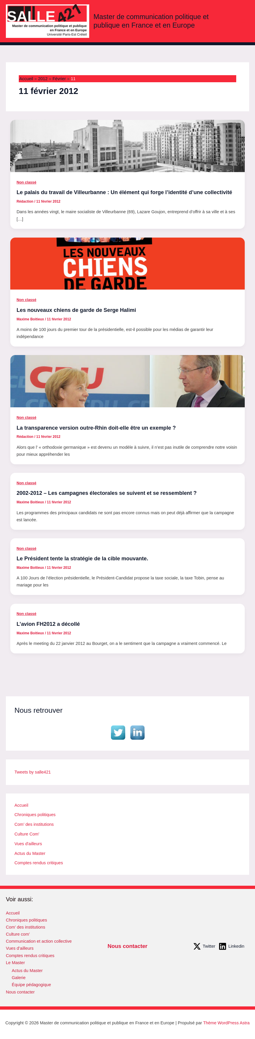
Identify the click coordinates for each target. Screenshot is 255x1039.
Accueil (21, 805)
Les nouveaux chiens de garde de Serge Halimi (76, 310)
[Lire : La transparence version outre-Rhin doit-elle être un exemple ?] (127, 381)
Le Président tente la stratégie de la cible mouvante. (82, 558)
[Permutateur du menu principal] (243, 21)
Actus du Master (29, 853)
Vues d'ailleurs (28, 843)
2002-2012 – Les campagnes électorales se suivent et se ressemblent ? (106, 493)
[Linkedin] (231, 946)
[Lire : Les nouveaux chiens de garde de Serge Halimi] (127, 263)
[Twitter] (204, 946)
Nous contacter (20, 992)
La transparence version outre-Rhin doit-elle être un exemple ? (96, 428)
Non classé (26, 182)
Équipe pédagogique (31, 984)
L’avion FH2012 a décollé (48, 624)
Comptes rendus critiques (38, 862)
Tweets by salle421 (32, 772)
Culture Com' (26, 834)
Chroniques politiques (34, 814)
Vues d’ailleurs (19, 948)
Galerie (19, 977)
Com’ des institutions (34, 824)
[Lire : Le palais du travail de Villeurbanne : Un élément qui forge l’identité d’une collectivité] (127, 145)
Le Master (15, 962)
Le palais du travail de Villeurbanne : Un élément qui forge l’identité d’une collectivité (124, 192)
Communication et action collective (39, 941)
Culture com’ (18, 934)
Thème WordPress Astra (226, 1022)
